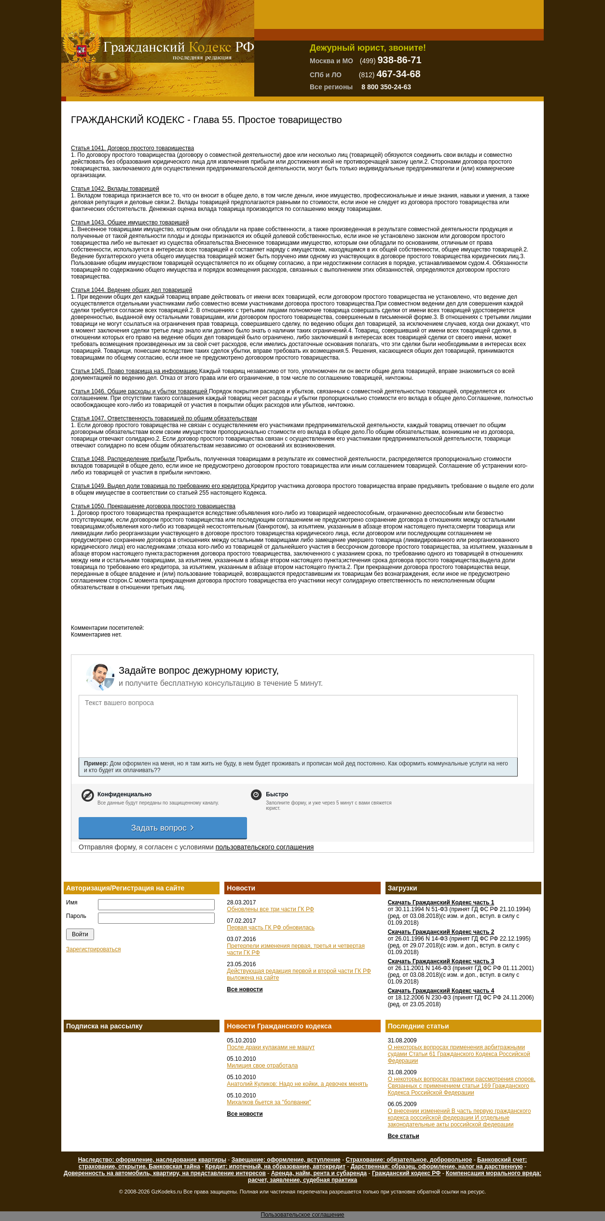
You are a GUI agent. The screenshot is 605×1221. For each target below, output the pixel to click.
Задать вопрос (163, 827)
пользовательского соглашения (265, 847)
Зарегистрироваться (93, 949)
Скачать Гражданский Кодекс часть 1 (441, 902)
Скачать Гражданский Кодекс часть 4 (441, 990)
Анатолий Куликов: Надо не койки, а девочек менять (297, 1084)
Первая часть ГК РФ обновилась (271, 927)
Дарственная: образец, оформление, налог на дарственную (437, 1166)
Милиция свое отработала (262, 1065)
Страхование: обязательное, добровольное (408, 1159)
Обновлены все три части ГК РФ (270, 909)
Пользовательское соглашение (302, 1214)
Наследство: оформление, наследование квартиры (152, 1159)
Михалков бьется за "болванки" (269, 1102)
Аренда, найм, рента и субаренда (319, 1173)
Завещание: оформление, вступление (286, 1159)
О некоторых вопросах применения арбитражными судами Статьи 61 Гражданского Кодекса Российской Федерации (459, 1054)
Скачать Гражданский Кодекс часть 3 (441, 961)
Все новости (244, 989)
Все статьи (403, 1136)
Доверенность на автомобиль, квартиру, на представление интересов (165, 1173)
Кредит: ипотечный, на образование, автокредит (275, 1166)
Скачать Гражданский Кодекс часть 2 (441, 932)
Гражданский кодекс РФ (406, 1173)
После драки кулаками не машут (271, 1047)
